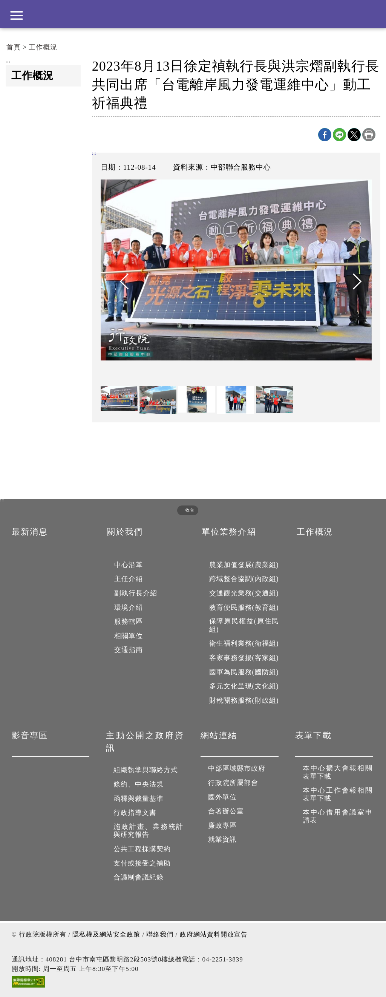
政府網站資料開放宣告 (214, 934)
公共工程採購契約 (142, 849)
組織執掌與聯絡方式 (145, 770)
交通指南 (128, 650)
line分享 (339, 134)
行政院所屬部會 (233, 783)
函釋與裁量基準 (138, 798)
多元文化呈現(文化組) (244, 686)
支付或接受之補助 (142, 863)
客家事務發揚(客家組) (244, 658)
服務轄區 (128, 621)
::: (8, 62)
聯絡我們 (159, 934)
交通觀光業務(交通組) (244, 593)
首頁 (13, 47)
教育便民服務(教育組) (244, 607)
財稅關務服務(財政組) (244, 700)
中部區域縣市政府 (236, 768)
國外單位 (222, 797)
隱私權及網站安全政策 (106, 934)
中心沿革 (128, 565)
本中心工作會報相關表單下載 (338, 794)
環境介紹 (128, 607)
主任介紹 (128, 579)
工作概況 (43, 47)
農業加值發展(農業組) (244, 565)
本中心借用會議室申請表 (338, 816)
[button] (185, 510)
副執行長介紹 (135, 593)
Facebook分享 (324, 134)
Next (349, 281)
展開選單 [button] (16, 15)
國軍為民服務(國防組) (244, 672)
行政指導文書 (134, 812)
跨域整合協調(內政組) (244, 579)
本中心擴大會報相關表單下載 (338, 772)
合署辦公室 (226, 811)
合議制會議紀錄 (138, 877)
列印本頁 (368, 134)
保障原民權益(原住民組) (244, 625)
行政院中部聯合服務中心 (193, 14)
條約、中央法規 (138, 784)
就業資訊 (222, 839)
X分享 (354, 134)
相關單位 (128, 636)
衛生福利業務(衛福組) (244, 643)
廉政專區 (222, 825)
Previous (123, 281)
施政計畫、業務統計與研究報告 (148, 831)
